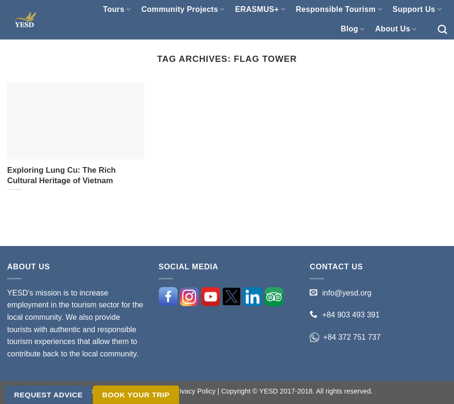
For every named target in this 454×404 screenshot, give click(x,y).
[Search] (442, 29)
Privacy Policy (194, 391)
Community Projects (183, 9)
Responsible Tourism (339, 9)
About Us (395, 29)
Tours (117, 9)
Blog (352, 29)
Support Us (417, 9)
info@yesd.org (346, 293)
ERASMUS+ (260, 9)
